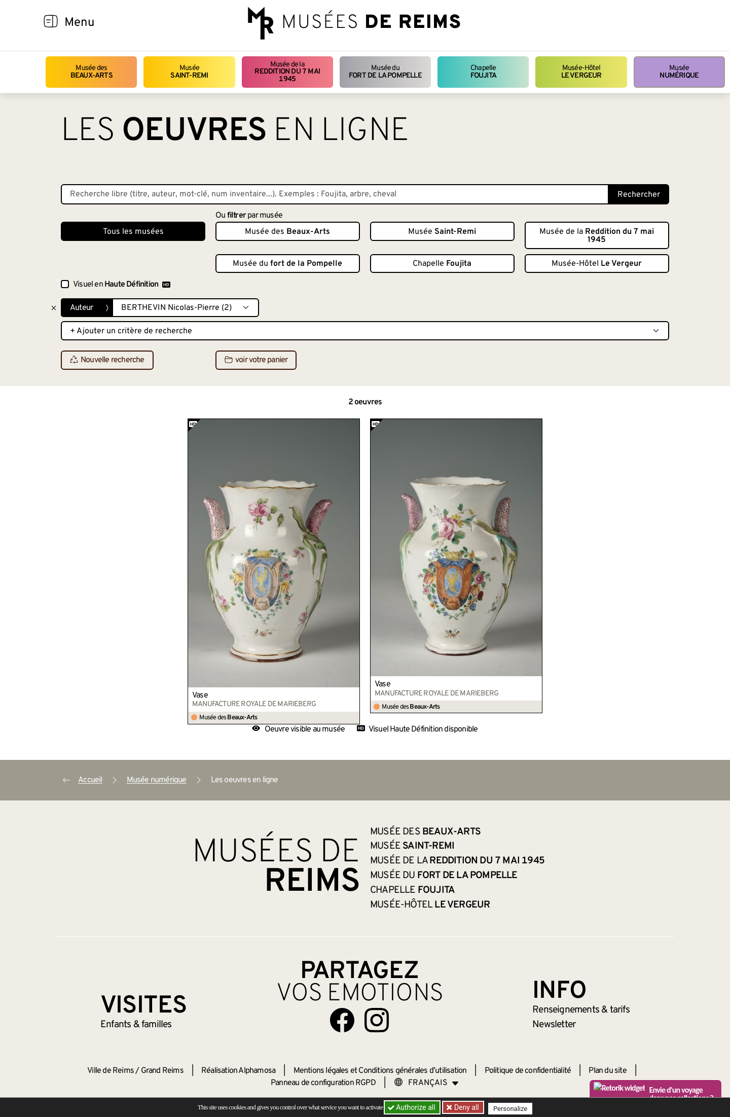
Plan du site (607, 1071)
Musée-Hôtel (581, 71)
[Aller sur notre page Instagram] (376, 1020)
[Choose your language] (426, 1083)
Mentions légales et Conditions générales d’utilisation (380, 1071)
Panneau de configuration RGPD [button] (323, 1083)
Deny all (467, 1107)
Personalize (513, 1107)
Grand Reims (162, 1071)
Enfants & (136, 1025)
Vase (200, 695)
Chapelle (483, 71)
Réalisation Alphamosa (238, 1071)
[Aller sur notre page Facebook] (342, 1020)
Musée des (91, 71)
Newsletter (553, 1025)
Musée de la (287, 72)
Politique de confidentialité (528, 1071)
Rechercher (638, 195)
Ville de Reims (110, 1071)
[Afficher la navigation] (50, 23)
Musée (189, 71)
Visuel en (121, 285)
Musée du (385, 71)
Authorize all (412, 1107)
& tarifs (581, 1010)
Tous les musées (133, 232)
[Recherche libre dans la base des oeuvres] (335, 194)
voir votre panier (256, 361)
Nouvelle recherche (107, 361)
